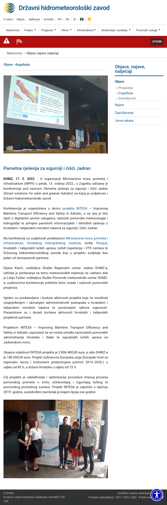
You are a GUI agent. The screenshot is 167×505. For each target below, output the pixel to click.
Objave (20, 19)
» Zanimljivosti (126, 98)
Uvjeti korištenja (24, 497)
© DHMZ (8, 493)
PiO (60, 19)
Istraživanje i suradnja (116, 30)
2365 (134, 497)
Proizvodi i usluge (148, 30)
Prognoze (49, 30)
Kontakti (48, 19)
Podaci (30, 30)
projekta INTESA (74, 208)
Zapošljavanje (124, 112)
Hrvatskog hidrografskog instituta (54, 243)
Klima (67, 30)
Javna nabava (124, 120)
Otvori (157, 41)
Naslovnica (13, 30)
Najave (119, 105)
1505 (126, 497)
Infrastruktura (86, 30)
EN (67, 19)
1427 (118, 497)
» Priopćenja (124, 88)
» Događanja (124, 93)
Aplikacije (34, 19)
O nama (7, 19)
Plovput (101, 243)
